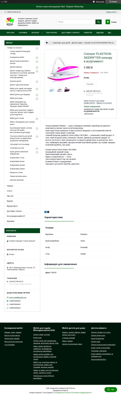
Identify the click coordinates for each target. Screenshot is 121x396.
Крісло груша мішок (12, 335)
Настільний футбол (98, 359)
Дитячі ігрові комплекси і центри (19, 62)
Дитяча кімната (16, 67)
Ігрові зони (37, 338)
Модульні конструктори (13, 342)
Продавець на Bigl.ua (60, 390)
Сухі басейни (9, 345)
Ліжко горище (67, 341)
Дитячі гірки (95, 342)
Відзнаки (10, 221)
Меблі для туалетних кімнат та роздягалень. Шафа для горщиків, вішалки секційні (45, 364)
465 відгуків (100, 2)
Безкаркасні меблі (17, 57)
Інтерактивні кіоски (17, 161)
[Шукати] (98, 22)
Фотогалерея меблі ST (16, 216)
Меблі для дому (16, 98)
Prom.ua (72, 388)
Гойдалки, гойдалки (98, 351)
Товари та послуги (14, 48)
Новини (10, 186)
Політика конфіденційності (82, 393)
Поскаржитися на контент (63, 393)
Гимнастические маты (18, 176)
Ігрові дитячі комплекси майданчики (19, 153)
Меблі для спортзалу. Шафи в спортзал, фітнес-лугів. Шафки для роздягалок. (22, 112)
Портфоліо (51, 33)
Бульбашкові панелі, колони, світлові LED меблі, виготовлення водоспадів (21, 130)
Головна (23, 33)
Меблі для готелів (17, 118)
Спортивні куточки (17, 148)
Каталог (35, 33)
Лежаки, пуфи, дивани (12, 332)
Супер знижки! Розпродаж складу (20, 52)
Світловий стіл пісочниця (19, 144)
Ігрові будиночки (97, 338)
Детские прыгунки (17, 180)
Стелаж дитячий (68, 338)
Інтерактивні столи (17, 158)
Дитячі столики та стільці (101, 332)
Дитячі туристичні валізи (19, 85)
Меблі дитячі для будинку (20, 94)
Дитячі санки (77, 43)
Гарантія (88, 33)
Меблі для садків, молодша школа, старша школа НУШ (21, 90)
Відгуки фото (12, 206)
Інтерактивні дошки (17, 165)
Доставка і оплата (70, 33)
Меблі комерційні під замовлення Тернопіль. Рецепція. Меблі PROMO (19, 104)
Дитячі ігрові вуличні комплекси (103, 345)
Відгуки (99, 33)
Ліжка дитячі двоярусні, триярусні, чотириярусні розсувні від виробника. (42, 348)
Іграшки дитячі (15, 81)
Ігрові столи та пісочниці (100, 348)
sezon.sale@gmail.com (17, 297)
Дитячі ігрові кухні (98, 335)
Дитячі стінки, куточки (41, 335)
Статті (9, 191)
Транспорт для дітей (61, 43)
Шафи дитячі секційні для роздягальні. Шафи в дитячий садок (44, 356)
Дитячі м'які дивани (11, 338)
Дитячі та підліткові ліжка (72, 344)
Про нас (10, 33)
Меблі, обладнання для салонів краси (22, 123)
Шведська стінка (16, 172)
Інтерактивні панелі (17, 169)
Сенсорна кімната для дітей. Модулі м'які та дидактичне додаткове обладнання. (21, 138)
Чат (110, 390)
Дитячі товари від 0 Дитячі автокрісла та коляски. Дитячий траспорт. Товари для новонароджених (22, 74)
